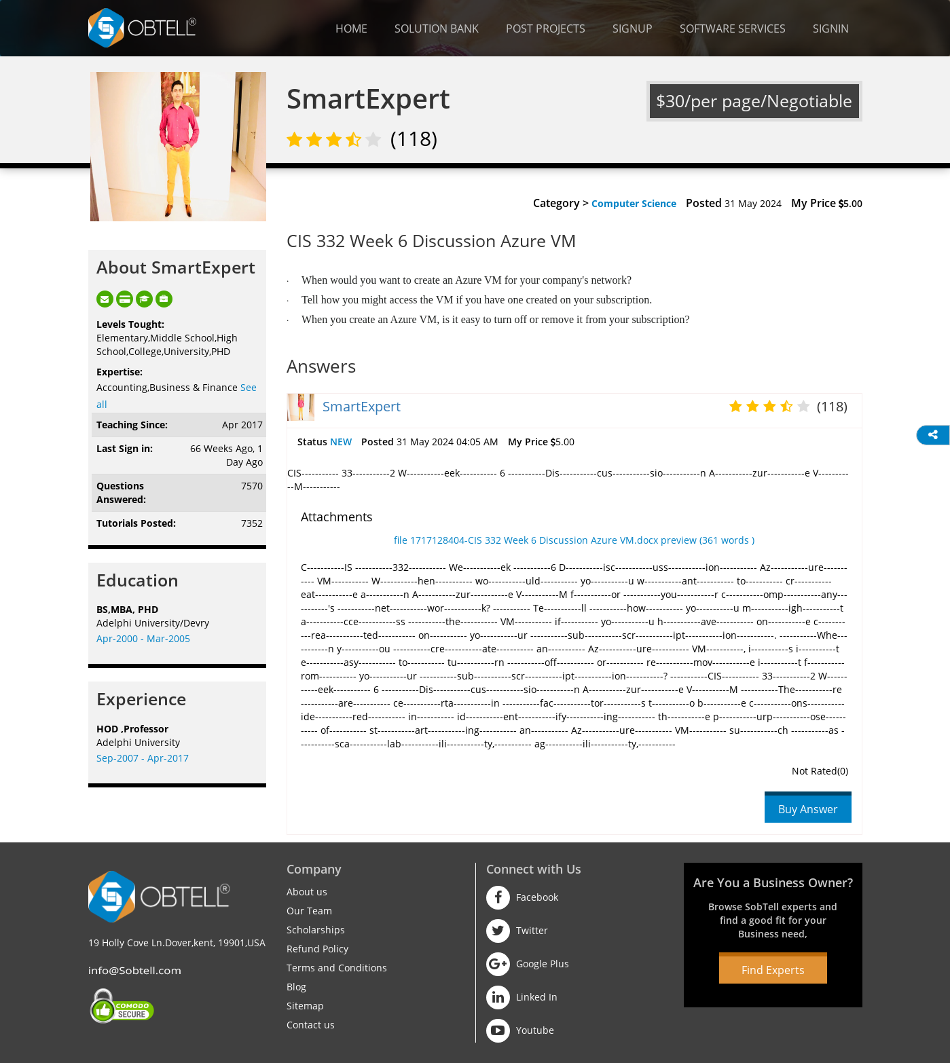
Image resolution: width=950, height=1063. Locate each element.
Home (351, 28)
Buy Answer (808, 809)
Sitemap (305, 1005)
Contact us (311, 1024)
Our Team (309, 910)
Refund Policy (317, 948)
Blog (296, 986)
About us (307, 891)
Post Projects (545, 28)
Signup (633, 28)
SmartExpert (362, 406)
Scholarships (316, 929)
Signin (831, 28)
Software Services (733, 28)
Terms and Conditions (337, 967)
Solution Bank (437, 28)
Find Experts (773, 970)
